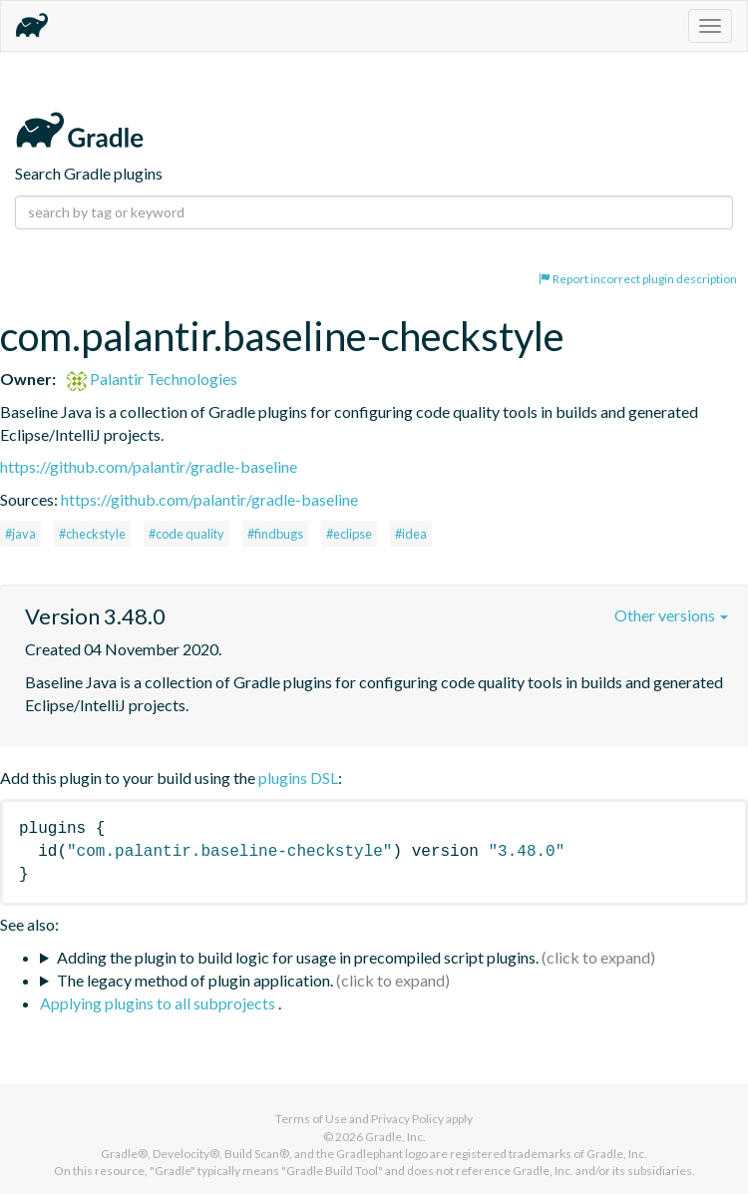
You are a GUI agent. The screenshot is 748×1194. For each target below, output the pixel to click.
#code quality (186, 534)
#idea (411, 534)
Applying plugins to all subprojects (159, 1003)
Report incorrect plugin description (638, 278)
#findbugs (275, 534)
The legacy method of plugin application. (195, 980)
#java (20, 534)
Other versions (671, 614)
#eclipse (349, 534)
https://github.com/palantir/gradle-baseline (148, 466)
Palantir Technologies (152, 378)
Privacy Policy (407, 1118)
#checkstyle (92, 534)
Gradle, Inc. (395, 1136)
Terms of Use (311, 1118)
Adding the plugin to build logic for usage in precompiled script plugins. (298, 957)
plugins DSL (298, 777)
